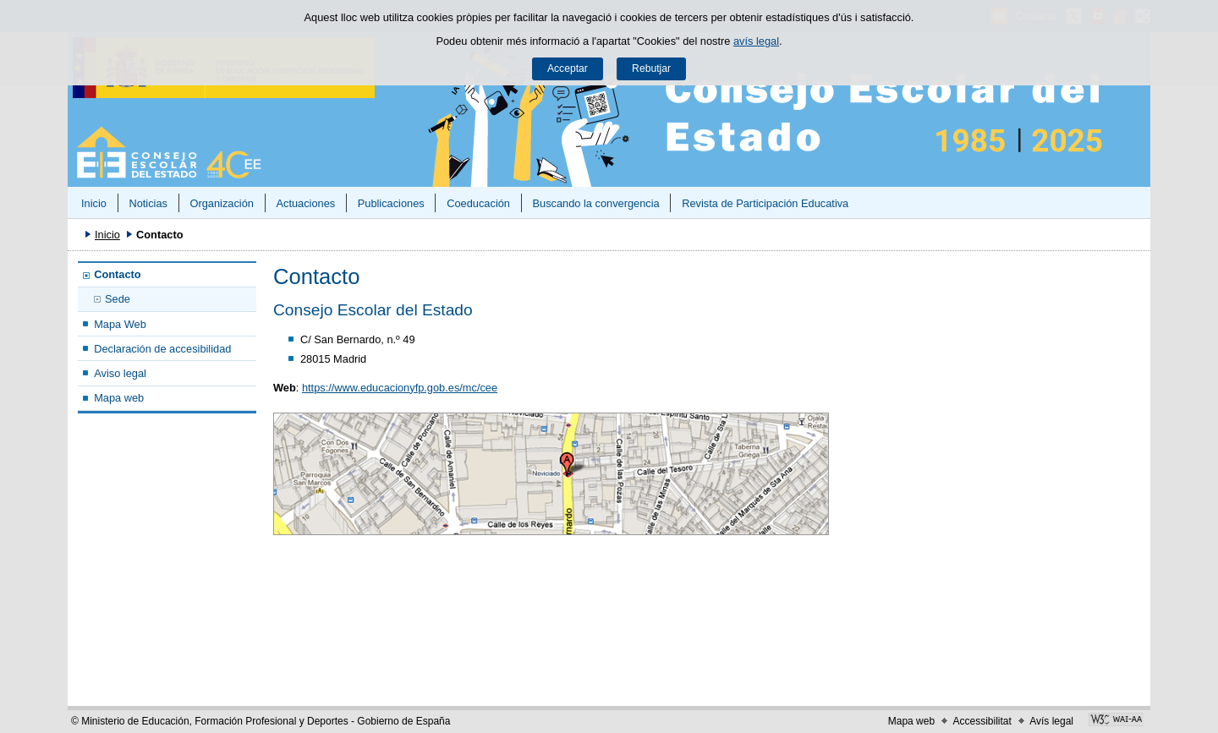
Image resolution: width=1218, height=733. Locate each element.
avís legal (756, 41)
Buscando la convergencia (596, 203)
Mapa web (119, 397)
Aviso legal (120, 373)
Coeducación (478, 203)
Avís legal (1051, 721)
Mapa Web (120, 324)
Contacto (117, 274)
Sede (117, 299)
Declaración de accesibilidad (162, 348)
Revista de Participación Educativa (765, 203)
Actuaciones (305, 203)
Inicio (94, 203)
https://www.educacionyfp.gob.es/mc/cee (399, 387)
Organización (221, 203)
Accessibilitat (981, 721)
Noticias (148, 203)
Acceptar (567, 68)
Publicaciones (391, 203)
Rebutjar (651, 68)
